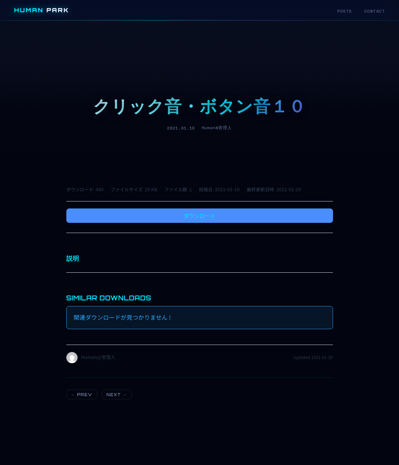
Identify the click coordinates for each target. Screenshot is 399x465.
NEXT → (116, 394)
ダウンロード (199, 215)
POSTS (344, 11)
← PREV (81, 394)
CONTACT (374, 11)
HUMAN (41, 10)
